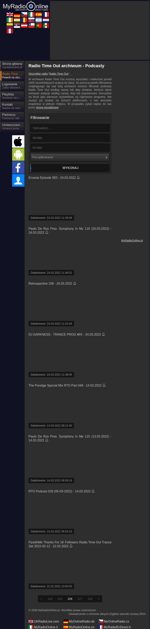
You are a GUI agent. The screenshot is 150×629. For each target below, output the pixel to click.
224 (50, 598)
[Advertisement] (100, 30)
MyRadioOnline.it (43, 627)
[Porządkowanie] (70, 157)
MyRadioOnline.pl (132, 240)
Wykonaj (70, 168)
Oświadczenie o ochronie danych (89, 613)
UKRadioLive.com (44, 621)
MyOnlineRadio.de (79, 621)
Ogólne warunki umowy (124, 613)
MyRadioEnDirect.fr (114, 627)
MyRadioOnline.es (79, 627)
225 (60, 598)
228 (90, 598)
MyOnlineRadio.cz (113, 621)
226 (70, 598)
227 (80, 598)
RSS (143, 613)
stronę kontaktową (47, 107)
